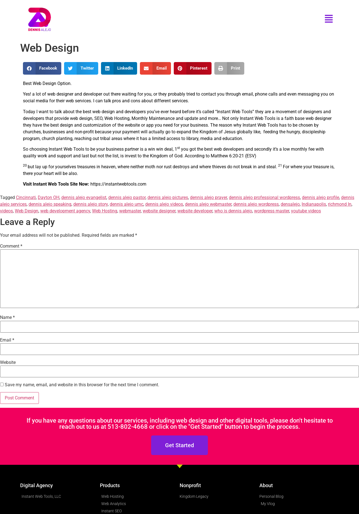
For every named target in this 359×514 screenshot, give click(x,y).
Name (7, 317)
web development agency (65, 211)
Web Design (26, 211)
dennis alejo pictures (167, 197)
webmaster (130, 211)
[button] (42, 68)
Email (7, 340)
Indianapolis (314, 204)
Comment (11, 246)
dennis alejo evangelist (83, 197)
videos (6, 211)
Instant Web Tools (234, 111)
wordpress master (271, 211)
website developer (194, 211)
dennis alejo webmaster (208, 204)
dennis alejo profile (320, 197)
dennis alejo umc (126, 204)
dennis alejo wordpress (256, 204)
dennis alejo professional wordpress (264, 197)
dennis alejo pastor (127, 197)
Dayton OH (48, 197)
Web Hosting (104, 211)
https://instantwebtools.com (118, 184)
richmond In (339, 204)
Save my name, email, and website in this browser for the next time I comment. (82, 385)
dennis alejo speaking (50, 204)
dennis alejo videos (164, 204)
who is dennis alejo (233, 211)
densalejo (290, 204)
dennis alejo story (90, 204)
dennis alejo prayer (208, 197)
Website (8, 362)
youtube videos (306, 211)
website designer (159, 211)
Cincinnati (26, 197)
